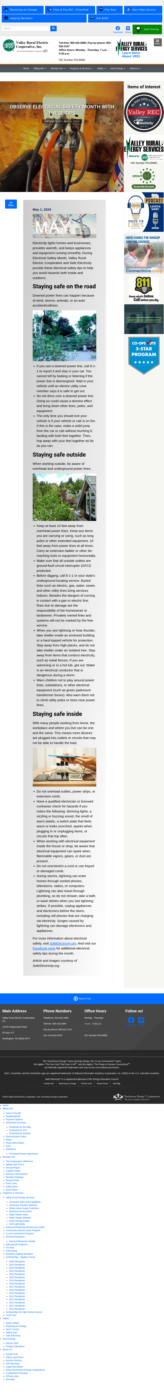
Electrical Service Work (20, 1211)
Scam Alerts (12, 1189)
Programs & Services (81, 68)
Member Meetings (15, 1177)
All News (11, 204)
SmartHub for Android (19, 1133)
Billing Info (40, 68)
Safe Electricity (13, 1335)
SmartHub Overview (16, 1122)
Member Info (58, 68)
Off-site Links (86, 1083)
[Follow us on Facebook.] (118, 29)
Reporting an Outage (67, 1083)
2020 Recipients (17, 1277)
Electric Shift (12, 1343)
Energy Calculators (15, 1346)
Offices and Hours (15, 1357)
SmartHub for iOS (17, 1130)
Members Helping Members (19, 1254)
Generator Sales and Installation (25, 1202)
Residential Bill (13, 1116)
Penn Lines (11, 1183)
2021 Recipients (17, 1274)
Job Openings (12, 1363)
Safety (101, 68)
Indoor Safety (12, 1323)
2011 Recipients (17, 1305)
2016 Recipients (17, 1290)
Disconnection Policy (16, 1136)
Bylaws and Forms (15, 1164)
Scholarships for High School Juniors (24, 1312)
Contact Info (49, 1083)
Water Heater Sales (18, 1214)
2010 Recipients (17, 1309)
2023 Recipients (17, 1268)
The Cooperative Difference (19, 1161)
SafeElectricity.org (63, 943)
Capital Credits (13, 1171)
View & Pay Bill (13, 1113)
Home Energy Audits (19, 1221)
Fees (8, 1146)
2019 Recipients (17, 1280)
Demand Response (15, 1236)
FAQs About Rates (15, 1143)
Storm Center (12, 1329)
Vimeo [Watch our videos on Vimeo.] (128, 32)
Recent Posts (102, 1083)
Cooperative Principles (17, 1373)
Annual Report (13, 1167)
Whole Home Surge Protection (24, 1208)
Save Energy (117, 68)
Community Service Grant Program (23, 1230)
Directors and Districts (16, 1174)
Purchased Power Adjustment (23, 1153)
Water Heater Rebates (20, 1217)
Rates (9, 1139)
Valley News (12, 1186)
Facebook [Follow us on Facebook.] (118, 32)
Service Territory (14, 1360)
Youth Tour (11, 1315)
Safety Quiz (11, 1332)
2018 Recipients (17, 1283)
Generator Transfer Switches (23, 1205)
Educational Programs (17, 1244)
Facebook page (44, 948)
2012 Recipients (17, 1302)
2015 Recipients (17, 1293)
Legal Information (14, 1366)
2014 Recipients (17, 1296)
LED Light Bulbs (17, 1224)
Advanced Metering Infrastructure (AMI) (25, 1227)
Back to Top (85, 998)
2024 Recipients (17, 1264)
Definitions (11, 1149)
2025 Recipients (17, 1261)
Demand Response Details (22, 1241)
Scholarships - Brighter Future (20, 1257)
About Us (135, 68)
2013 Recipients (17, 1299)
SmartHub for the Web (20, 1127)
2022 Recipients (17, 1271)
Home (26, 68)
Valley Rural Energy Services (20, 1197)
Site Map (116, 1083)
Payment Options (14, 1119)
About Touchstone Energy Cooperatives (25, 1370)
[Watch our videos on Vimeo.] (128, 29)
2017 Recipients (17, 1287)
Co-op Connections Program (20, 1233)
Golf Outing (11, 1250)
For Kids (10, 1247)
